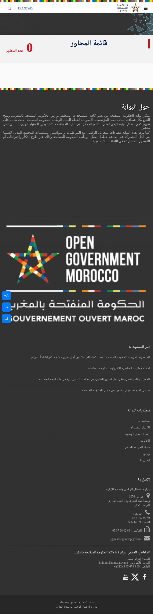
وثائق (146, 453)
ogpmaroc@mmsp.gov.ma (126, 539)
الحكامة (145, 440)
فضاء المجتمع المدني (137, 447)
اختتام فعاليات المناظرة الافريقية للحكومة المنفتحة (119, 368)
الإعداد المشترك (140, 427)
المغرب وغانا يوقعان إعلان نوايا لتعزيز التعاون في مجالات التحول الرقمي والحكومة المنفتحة (94, 379)
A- (6, 307)
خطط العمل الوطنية (137, 434)
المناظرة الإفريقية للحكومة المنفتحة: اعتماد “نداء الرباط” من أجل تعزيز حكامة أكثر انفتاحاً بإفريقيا (90, 357)
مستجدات (144, 421)
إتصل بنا (145, 460)
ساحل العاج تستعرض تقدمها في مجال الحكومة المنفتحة (116, 390)
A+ (6, 295)
